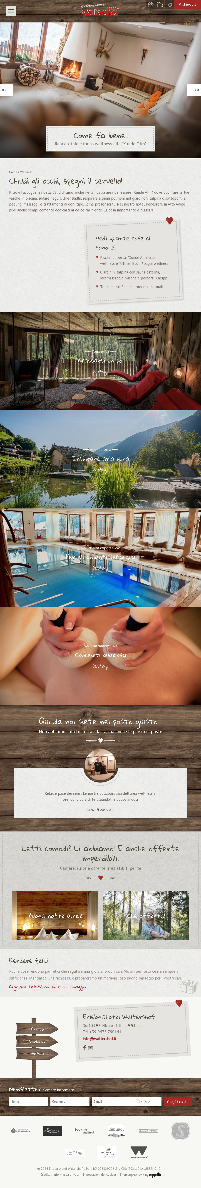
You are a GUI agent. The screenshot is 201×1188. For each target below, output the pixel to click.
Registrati (176, 1101)
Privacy (146, 1101)
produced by (146, 1175)
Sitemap (125, 1175)
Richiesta (187, 4)
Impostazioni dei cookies (100, 1175)
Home (13, 172)
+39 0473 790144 (105, 1031)
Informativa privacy (66, 1175)
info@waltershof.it (99, 1038)
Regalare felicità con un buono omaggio (47, 987)
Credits (45, 1175)
